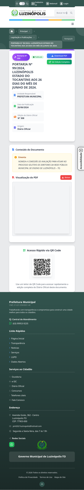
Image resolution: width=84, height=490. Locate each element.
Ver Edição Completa (59, 62)
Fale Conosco (17, 400)
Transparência (17, 343)
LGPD (13, 357)
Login (64, 3)
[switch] (22, 3)
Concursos (15, 390)
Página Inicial (16, 338)
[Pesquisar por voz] (66, 13)
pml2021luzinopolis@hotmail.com (27, 426)
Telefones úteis (17, 395)
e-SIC (13, 381)
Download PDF (59, 56)
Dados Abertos (17, 361)
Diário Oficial (16, 386)
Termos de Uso (46, 477)
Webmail (51, 3)
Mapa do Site (60, 477)
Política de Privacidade (28, 477)
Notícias (14, 348)
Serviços (14, 352)
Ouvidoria (15, 377)
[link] (30, 13)
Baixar (66, 177)
